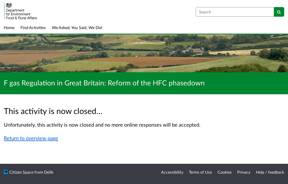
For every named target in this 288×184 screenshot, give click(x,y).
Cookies (224, 172)
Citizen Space (21, 172)
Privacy (243, 172)
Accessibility (172, 172)
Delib (48, 172)
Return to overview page (31, 138)
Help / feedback (270, 172)
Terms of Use (200, 172)
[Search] (279, 12)
